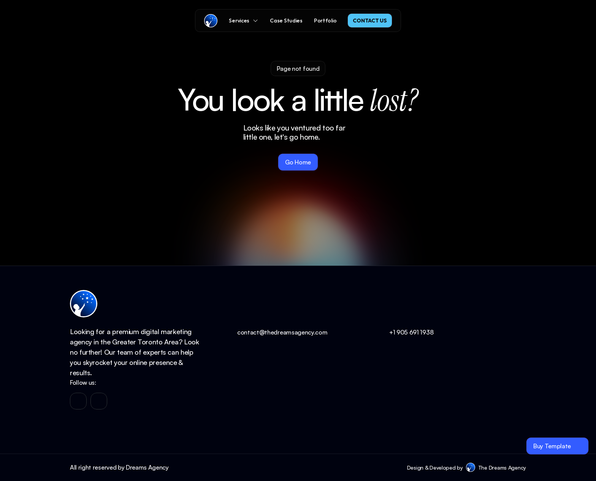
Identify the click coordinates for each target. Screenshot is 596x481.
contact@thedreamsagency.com (282, 332)
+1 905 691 (404, 332)
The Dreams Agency (502, 467)
